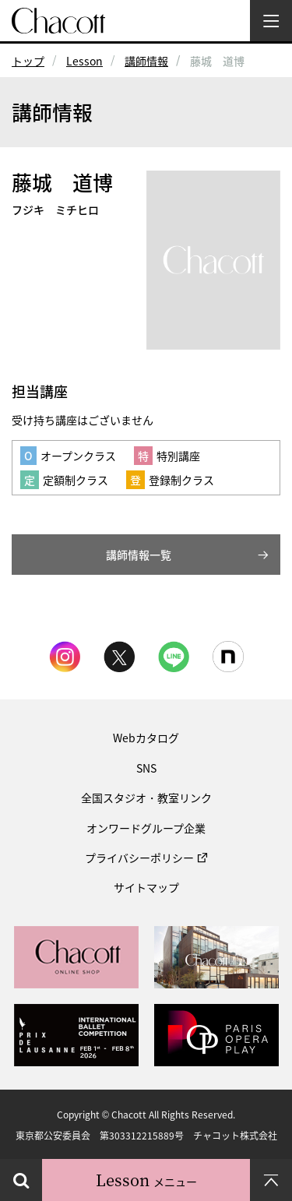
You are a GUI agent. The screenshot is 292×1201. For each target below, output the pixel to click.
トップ (28, 61)
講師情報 (146, 61)
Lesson (84, 61)
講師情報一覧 (138, 554)
